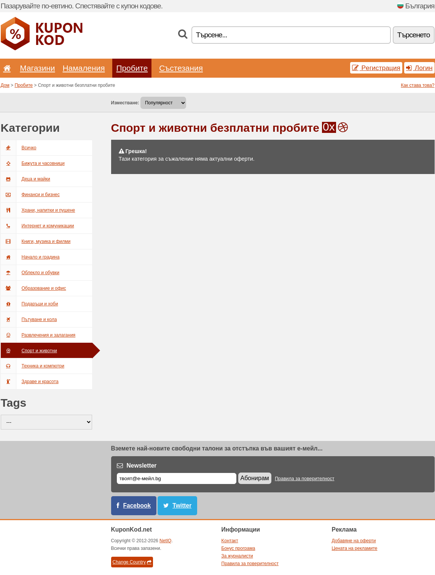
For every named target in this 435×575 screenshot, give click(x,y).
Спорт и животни (29, 350)
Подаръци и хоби (29, 303)
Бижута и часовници (33, 163)
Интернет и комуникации (37, 225)
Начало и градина (30, 257)
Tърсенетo (413, 35)
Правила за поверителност (304, 478)
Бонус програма (238, 548)
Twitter (181, 505)
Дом (5, 85)
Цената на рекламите (355, 548)
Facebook (137, 505)
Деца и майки (25, 179)
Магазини (37, 68)
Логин (419, 68)
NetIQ (165, 540)
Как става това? (417, 85)
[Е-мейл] (176, 478)
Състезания (181, 68)
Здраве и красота (30, 381)
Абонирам (255, 478)
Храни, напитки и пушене (38, 210)
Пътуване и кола (29, 319)
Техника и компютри (32, 366)
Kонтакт (229, 540)
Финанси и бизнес (30, 194)
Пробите (132, 68)
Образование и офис (33, 288)
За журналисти (237, 556)
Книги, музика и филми (36, 241)
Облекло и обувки (30, 272)
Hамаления (84, 68)
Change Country (132, 562)
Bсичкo (19, 147)
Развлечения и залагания (38, 335)
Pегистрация (376, 68)
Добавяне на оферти (354, 540)
